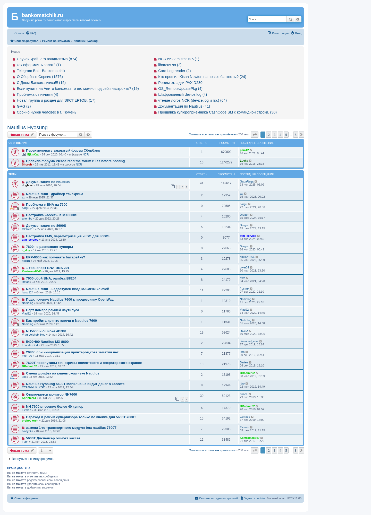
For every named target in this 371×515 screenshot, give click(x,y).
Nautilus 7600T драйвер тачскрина (54, 194)
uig (24, 376)
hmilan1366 (247, 256)
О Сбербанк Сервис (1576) (40, 77)
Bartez (244, 362)
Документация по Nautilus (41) (184, 106)
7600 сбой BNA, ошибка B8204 (51, 278)
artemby (27, 218)
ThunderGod (30, 345)
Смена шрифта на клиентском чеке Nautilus (62, 373)
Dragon (244, 214)
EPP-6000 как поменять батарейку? (55, 257)
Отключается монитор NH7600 (51, 394)
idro (242, 351)
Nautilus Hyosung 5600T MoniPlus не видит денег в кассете (75, 384)
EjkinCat (33, 154)
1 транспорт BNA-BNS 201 (48, 268)
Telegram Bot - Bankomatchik (41, 71)
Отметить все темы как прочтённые (212, 134)
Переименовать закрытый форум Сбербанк (63, 150)
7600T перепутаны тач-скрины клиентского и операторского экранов (84, 363)
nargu (25, 208)
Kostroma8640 (31, 271)
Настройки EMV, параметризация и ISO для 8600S (67, 236)
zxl (23, 197)
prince (244, 394)
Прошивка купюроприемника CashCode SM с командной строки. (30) (217, 112)
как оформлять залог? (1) (39, 65)
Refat (25, 281)
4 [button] (280, 134)
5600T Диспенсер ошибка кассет (53, 438)
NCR (86, 154)
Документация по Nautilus (48, 182)
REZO (244, 330)
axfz (242, 278)
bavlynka (27, 431)
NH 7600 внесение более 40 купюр (54, 406)
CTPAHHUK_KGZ (33, 387)
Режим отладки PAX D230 (180, 83)
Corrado (245, 416)
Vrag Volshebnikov (33, 334)
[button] (254, 135)
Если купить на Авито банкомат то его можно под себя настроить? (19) (78, 88)
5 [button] (286, 134)
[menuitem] (31, 33)
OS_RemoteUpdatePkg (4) (180, 88)
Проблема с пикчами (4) (37, 94)
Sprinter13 (29, 397)
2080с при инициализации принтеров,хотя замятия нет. (72, 352)
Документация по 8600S (46, 226)
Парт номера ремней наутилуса (52, 310)
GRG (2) (24, 106)
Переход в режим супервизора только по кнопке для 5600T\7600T (81, 417)
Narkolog (27, 302)
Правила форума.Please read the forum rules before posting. (76, 161)
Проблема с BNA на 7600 (46, 204)
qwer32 (244, 267)
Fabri (25, 441)
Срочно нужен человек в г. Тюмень (46, 112)
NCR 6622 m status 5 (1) (178, 59)
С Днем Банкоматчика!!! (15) (41, 83)
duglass (27, 185)
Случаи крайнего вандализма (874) (47, 59)
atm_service (30, 239)
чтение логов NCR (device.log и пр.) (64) (192, 100)
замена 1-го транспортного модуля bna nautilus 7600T (71, 428)
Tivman (26, 410)
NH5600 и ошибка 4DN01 (46, 331)
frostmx (244, 288)
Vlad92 (26, 313)
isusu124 (27, 292)
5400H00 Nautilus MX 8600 (47, 342)
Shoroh (27, 164)
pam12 (244, 150)
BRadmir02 (29, 366)
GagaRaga (247, 181)
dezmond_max (249, 341)
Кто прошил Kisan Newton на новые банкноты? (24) (202, 77)
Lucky (244, 160)
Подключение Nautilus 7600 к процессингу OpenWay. (70, 299)
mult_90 (27, 355)
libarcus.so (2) (169, 65)
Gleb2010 (28, 229)
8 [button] (296, 134)
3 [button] (274, 134)
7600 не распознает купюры (49, 247)
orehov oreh (30, 420)
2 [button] (268, 134)
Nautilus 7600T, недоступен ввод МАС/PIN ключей (67, 289)
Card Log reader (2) (174, 71)
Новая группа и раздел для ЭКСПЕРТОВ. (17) (56, 100)
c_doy (26, 250)
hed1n (26, 260)
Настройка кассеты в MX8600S (51, 215)
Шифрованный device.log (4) (182, 94)
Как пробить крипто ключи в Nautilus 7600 (61, 320)
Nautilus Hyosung (27, 127)
